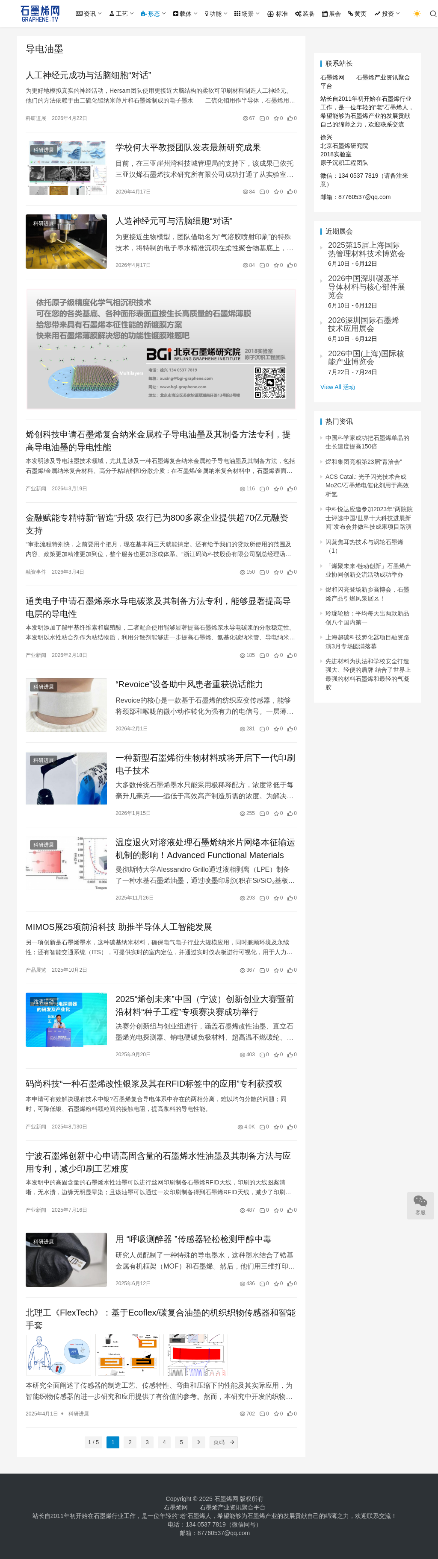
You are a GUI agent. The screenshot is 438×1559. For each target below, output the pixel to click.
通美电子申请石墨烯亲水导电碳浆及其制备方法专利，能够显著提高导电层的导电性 (158, 607)
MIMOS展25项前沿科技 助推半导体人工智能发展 (119, 927)
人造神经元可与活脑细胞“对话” (173, 221)
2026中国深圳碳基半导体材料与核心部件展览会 (366, 287)
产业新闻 (36, 489)
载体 (182, 13)
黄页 (357, 13)
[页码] (232, 1442)
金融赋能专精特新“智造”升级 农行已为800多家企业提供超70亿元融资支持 (157, 524)
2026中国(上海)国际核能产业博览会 (366, 357)
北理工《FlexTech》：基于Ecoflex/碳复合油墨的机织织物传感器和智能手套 (161, 1319)
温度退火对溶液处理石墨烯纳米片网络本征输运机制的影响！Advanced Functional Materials (205, 849)
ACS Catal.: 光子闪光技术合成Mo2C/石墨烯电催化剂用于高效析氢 (367, 485)
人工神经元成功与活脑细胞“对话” (88, 75)
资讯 (86, 13)
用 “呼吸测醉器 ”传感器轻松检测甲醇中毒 (193, 1239)
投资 (384, 13)
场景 (244, 13)
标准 (277, 13)
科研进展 (36, 118)
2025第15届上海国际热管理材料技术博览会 (366, 249)
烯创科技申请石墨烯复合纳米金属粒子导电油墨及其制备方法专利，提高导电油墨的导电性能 (158, 441)
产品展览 (36, 970)
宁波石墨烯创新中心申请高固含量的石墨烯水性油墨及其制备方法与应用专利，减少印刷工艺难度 (158, 1162)
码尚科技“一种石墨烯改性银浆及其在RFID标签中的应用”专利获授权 (154, 1083)
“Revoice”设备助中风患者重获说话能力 (189, 684)
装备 (305, 13)
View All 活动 (337, 387)
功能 (213, 13)
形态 (150, 13)
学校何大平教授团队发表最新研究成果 (188, 147)
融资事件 (36, 572)
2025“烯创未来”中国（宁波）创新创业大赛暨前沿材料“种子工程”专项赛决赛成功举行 (204, 1005)
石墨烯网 (226, 1498)
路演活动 (43, 1002)
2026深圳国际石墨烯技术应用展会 (363, 324)
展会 (331, 13)
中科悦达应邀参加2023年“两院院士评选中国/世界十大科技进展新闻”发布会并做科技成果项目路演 (369, 518)
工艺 (118, 13)
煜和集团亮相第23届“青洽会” (364, 461)
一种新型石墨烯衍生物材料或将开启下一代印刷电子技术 (205, 764)
